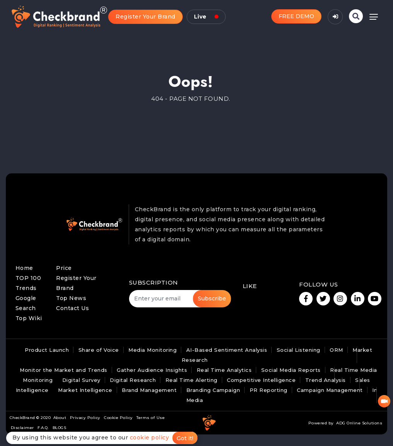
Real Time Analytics (224, 370)
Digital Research (133, 380)
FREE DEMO (296, 16)
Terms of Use (150, 417)
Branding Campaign (213, 390)
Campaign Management (330, 390)
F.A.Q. (43, 427)
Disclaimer (22, 427)
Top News (71, 298)
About (59, 417)
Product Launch (47, 350)
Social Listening (298, 350)
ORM (336, 350)
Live (206, 16)
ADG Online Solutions (359, 423)
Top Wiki (28, 318)
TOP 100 (28, 278)
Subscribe (212, 298)
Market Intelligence (85, 390)
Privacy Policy (85, 417)
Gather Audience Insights (152, 370)
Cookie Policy (118, 417)
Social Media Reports (291, 370)
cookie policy (149, 437)
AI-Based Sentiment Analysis (226, 350)
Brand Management (149, 390)
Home (24, 268)
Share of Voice (98, 350)
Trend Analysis (325, 380)
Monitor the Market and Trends (63, 370)
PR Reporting (269, 390)
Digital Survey (81, 380)
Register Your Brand (145, 16)
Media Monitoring (152, 350)
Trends (26, 288)
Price (64, 268)
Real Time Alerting (191, 380)
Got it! (185, 438)
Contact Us (72, 308)
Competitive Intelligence (261, 380)
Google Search (25, 303)
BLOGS (59, 427)
